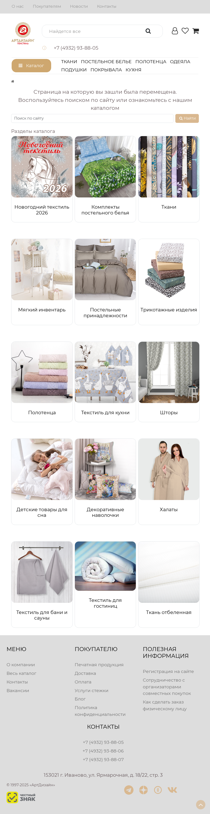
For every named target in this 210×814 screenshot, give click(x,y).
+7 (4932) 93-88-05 (103, 742)
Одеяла (180, 61)
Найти (187, 118)
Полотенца (150, 61)
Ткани (69, 61)
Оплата (83, 682)
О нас (18, 6)
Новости (79, 6)
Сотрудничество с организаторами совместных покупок (167, 686)
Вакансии (18, 690)
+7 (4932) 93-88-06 (103, 751)
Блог (80, 699)
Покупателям (47, 6)
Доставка (85, 673)
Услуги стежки (91, 690)
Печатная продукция (99, 664)
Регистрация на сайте (168, 671)
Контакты (106, 6)
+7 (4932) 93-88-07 (103, 759)
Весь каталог (21, 673)
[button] (102, 31)
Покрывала (106, 69)
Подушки (74, 69)
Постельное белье (106, 61)
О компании (21, 664)
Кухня (133, 69)
